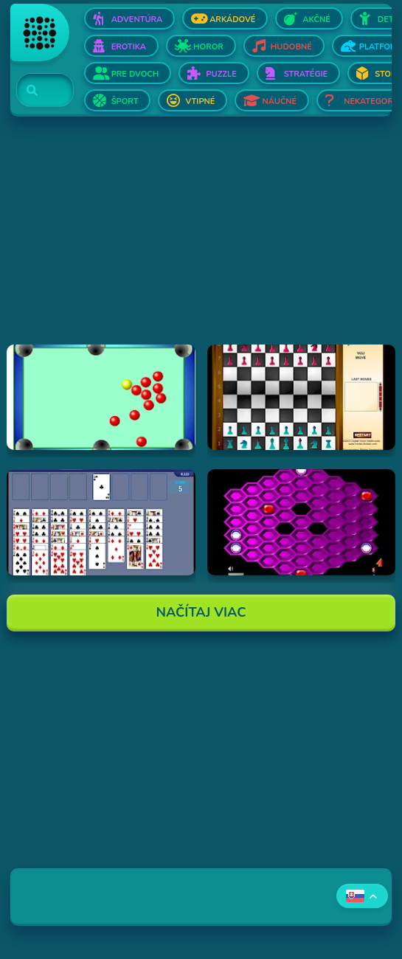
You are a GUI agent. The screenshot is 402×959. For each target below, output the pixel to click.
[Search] (36, 91)
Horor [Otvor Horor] (208, 46)
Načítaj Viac (201, 612)
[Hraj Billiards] (101, 397)
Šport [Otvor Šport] (125, 101)
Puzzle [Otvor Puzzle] (221, 74)
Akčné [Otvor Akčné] (316, 19)
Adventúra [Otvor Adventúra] (137, 19)
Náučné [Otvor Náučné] (279, 101)
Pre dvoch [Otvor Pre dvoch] (135, 74)
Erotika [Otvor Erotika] (128, 46)
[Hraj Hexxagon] (301, 522)
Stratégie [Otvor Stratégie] (306, 74)
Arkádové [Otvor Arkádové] (232, 19)
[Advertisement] (201, 241)
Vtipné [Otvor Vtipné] (200, 101)
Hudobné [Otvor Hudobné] (291, 46)
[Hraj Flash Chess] (301, 397)
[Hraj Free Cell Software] (101, 522)
